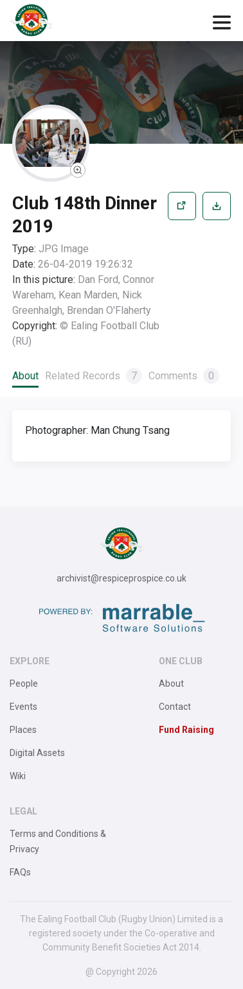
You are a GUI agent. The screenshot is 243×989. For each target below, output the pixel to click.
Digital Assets (37, 753)
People (24, 683)
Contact (175, 706)
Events (23, 706)
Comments (183, 376)
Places (23, 730)
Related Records (93, 376)
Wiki (18, 776)
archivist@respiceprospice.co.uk (121, 578)
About (25, 376)
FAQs (20, 872)
